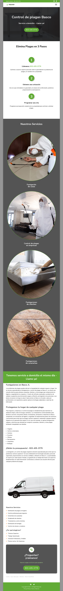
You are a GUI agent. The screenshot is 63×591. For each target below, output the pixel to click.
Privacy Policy (27, 589)
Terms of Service (35, 589)
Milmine (21, 577)
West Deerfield (29, 577)
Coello (8, 577)
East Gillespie (15, 577)
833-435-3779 (17, 1)
